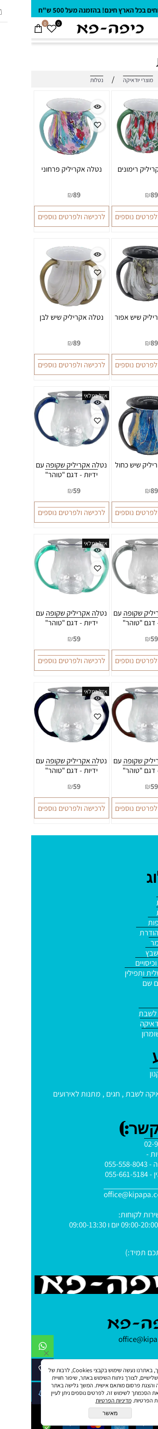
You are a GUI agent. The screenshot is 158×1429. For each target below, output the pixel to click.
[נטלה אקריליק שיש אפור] (118, 309)
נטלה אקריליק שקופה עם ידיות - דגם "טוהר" (40, 469)
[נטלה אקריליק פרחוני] (40, 161)
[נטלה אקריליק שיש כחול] (117, 457)
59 (45, 490)
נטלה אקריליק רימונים (117, 169)
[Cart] (7, 28)
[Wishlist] (20, 28)
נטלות (141, 61)
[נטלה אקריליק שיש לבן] (40, 309)
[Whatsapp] (11, 1348)
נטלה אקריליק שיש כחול (118, 465)
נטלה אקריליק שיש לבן (40, 317)
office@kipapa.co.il (104, 1194)
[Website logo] (79, 28)
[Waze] (11, 1395)
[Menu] (151, 28)
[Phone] (11, 1372)
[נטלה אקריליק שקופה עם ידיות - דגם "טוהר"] (40, 443)
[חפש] (138, 28)
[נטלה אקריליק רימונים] (117, 160)
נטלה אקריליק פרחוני (40, 169)
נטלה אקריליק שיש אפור (117, 317)
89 (123, 194)
